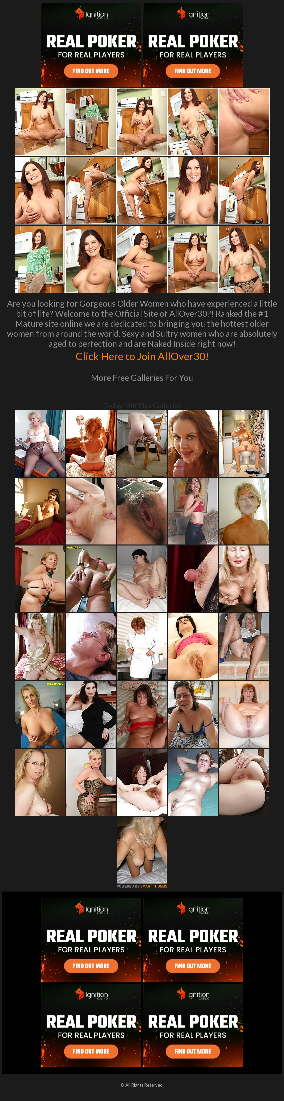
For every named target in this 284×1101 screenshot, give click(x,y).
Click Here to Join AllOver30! (142, 355)
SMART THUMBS (153, 886)
